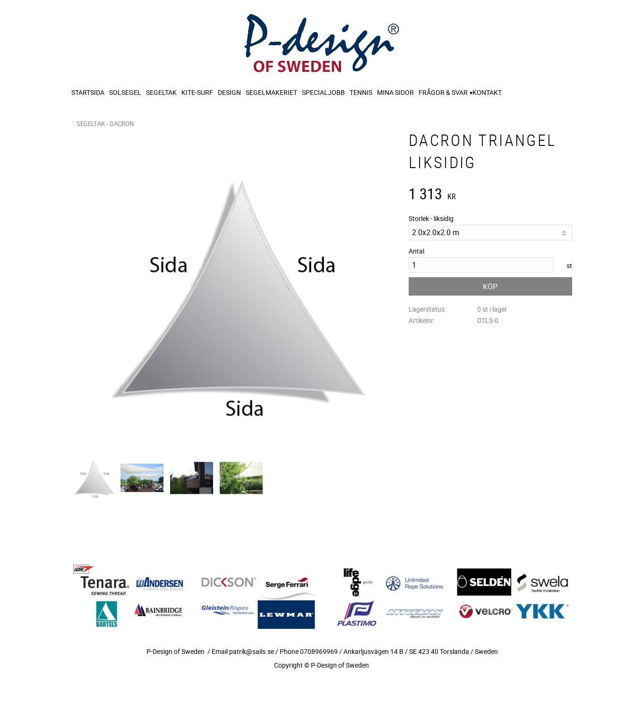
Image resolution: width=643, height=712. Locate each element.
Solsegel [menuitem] (125, 92)
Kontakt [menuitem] (487, 92)
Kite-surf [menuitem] (197, 92)
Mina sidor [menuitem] (395, 92)
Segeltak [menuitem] (161, 92)
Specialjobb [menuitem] (323, 92)
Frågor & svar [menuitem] (443, 92)
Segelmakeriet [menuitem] (271, 92)
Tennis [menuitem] (361, 92)
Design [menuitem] (229, 92)
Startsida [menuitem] (87, 92)
